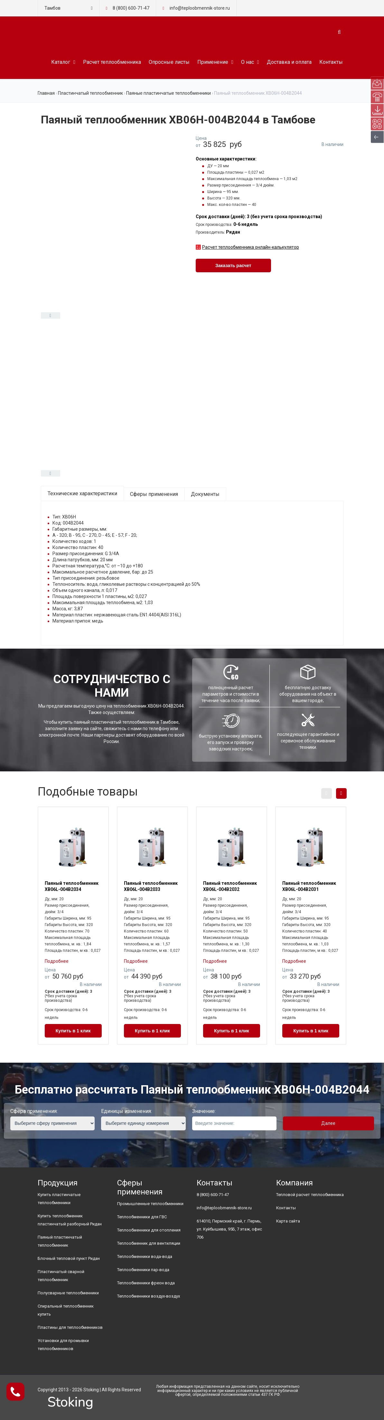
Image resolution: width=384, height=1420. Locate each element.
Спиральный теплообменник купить (66, 1310)
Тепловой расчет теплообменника (310, 1194)
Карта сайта (288, 1221)
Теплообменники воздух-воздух (148, 1296)
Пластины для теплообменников (70, 1327)
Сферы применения (154, 494)
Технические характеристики (82, 493)
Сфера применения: (34, 1111)
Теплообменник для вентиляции (148, 1243)
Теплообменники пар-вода (143, 1269)
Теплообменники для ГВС (142, 1216)
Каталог (60, 62)
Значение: (204, 1111)
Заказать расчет (233, 265)
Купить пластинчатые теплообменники (59, 1198)
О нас (247, 62)
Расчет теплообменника (112, 62)
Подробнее (57, 961)
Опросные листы (169, 62)
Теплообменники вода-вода (144, 1256)
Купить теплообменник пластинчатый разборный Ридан (70, 1219)
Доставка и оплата (289, 62)
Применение (212, 62)
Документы (205, 494)
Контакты (331, 62)
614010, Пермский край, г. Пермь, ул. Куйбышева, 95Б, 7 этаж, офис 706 (229, 1229)
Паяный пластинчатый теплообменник (60, 1241)
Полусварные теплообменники (68, 1292)
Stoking (91, 1389)
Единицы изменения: (126, 1111)
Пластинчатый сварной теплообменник (61, 1275)
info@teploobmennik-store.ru (224, 1207)
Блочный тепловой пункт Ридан (69, 1258)
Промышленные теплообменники (150, 1203)
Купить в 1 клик (73, 1030)
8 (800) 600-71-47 (131, 8)
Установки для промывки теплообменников (63, 1344)
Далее (328, 1123)
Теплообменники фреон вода (146, 1282)
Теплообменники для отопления (149, 1230)
